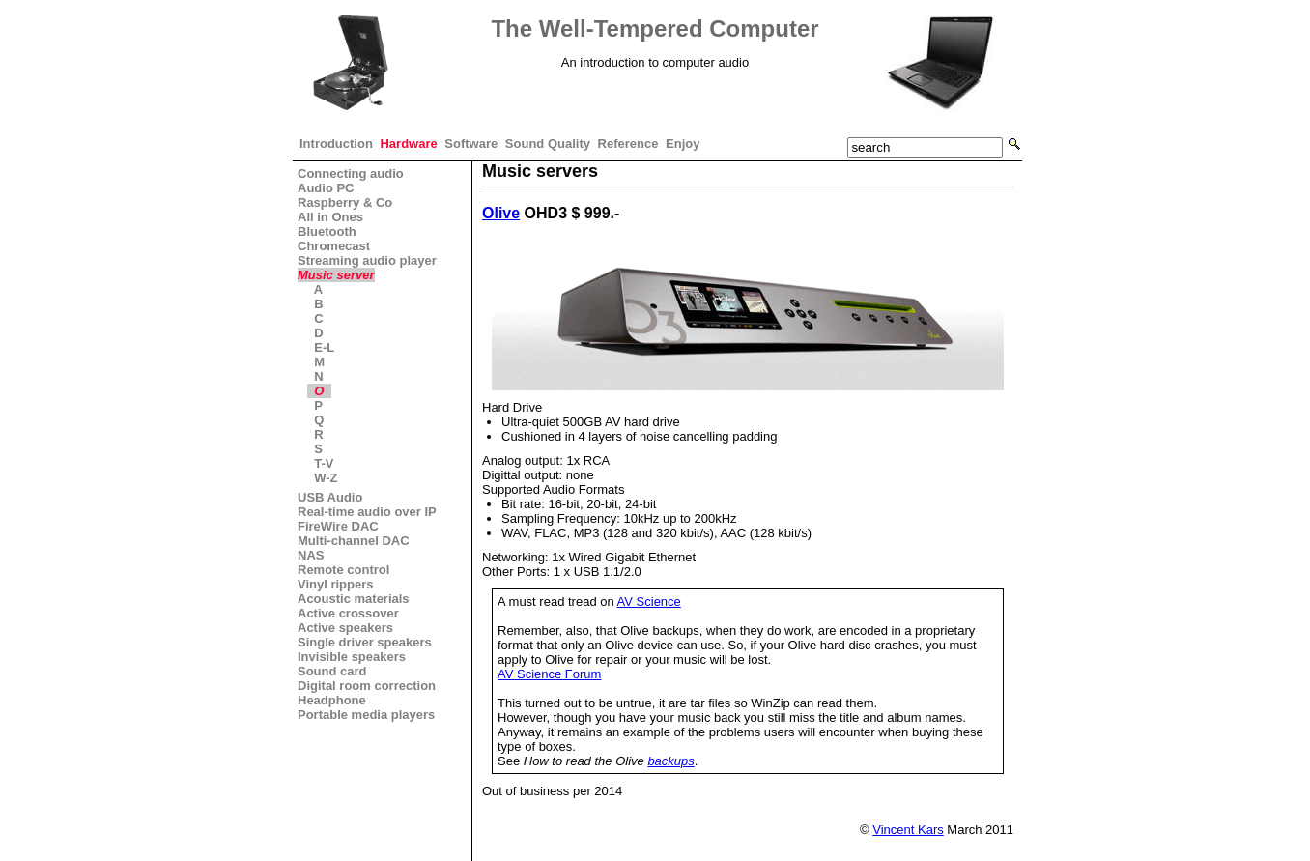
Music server (336, 275)
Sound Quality (547, 143)
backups (670, 761)
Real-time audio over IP (367, 511)
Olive (501, 213)
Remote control (343, 569)
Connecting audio (351, 173)
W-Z (326, 478)
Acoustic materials (354, 598)
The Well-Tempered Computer (654, 28)
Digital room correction (367, 685)
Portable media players (366, 714)
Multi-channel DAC (354, 540)
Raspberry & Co (345, 202)
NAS (311, 555)
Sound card (332, 671)
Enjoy (682, 143)
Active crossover (348, 613)
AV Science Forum (549, 674)
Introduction (336, 143)
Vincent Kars (907, 829)
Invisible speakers (352, 656)
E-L (324, 347)
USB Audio (330, 497)
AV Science (649, 601)
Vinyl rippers (336, 584)
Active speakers (345, 627)
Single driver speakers (365, 642)
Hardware (408, 143)
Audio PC (326, 188)
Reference (628, 143)
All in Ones (330, 217)
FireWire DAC (338, 526)
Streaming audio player (367, 260)
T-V (324, 463)
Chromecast (334, 246)
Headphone (332, 700)
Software (471, 143)
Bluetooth (327, 231)
